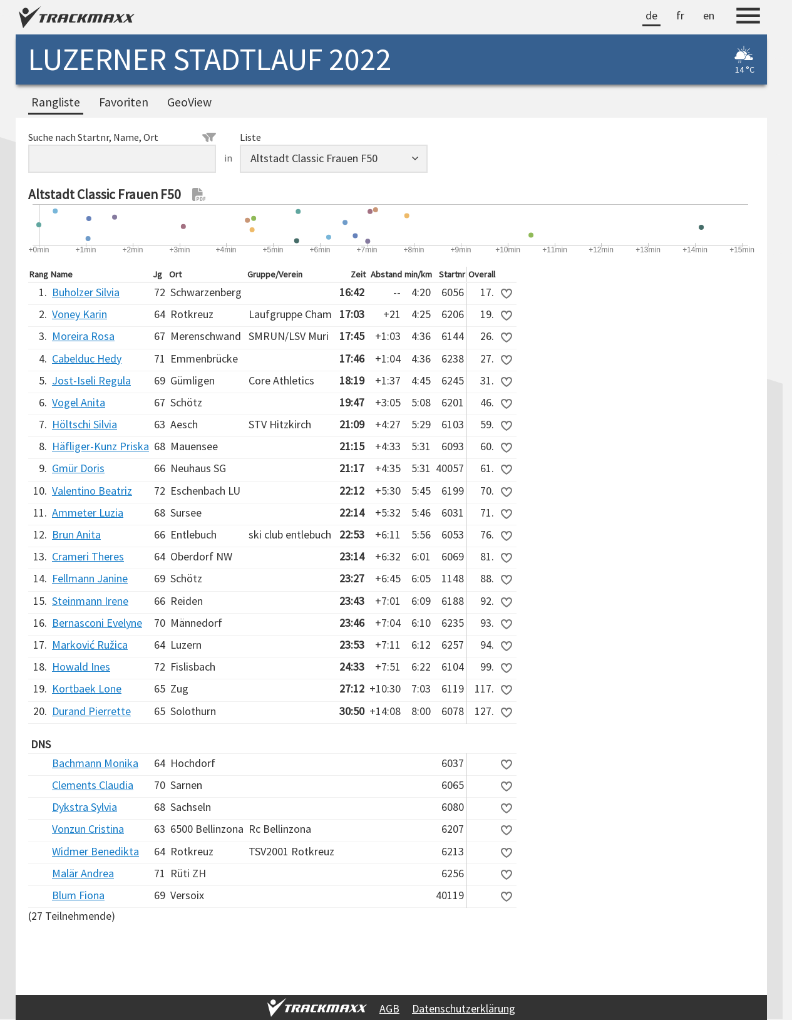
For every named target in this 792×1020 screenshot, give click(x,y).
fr (680, 15)
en (708, 15)
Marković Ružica (90, 644)
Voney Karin (79, 314)
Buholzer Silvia (86, 292)
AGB (389, 1008)
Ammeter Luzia (87, 512)
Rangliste (55, 102)
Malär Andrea (83, 873)
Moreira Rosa (83, 336)
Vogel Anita (78, 402)
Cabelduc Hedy (86, 358)
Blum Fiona (78, 895)
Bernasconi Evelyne (97, 623)
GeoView (189, 102)
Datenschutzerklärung (463, 1008)
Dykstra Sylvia (84, 807)
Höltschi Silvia (84, 424)
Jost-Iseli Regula (91, 380)
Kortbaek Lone (86, 688)
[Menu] (748, 17)
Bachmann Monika (95, 763)
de (651, 15)
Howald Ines (81, 666)
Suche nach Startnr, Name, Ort (122, 137)
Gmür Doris (78, 468)
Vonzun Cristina (88, 829)
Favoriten (123, 102)
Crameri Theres (88, 556)
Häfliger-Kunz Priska (100, 446)
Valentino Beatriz (92, 490)
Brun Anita (76, 534)
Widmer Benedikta (95, 851)
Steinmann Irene (90, 601)
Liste (250, 137)
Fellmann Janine (90, 578)
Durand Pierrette (91, 711)
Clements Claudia (92, 785)
